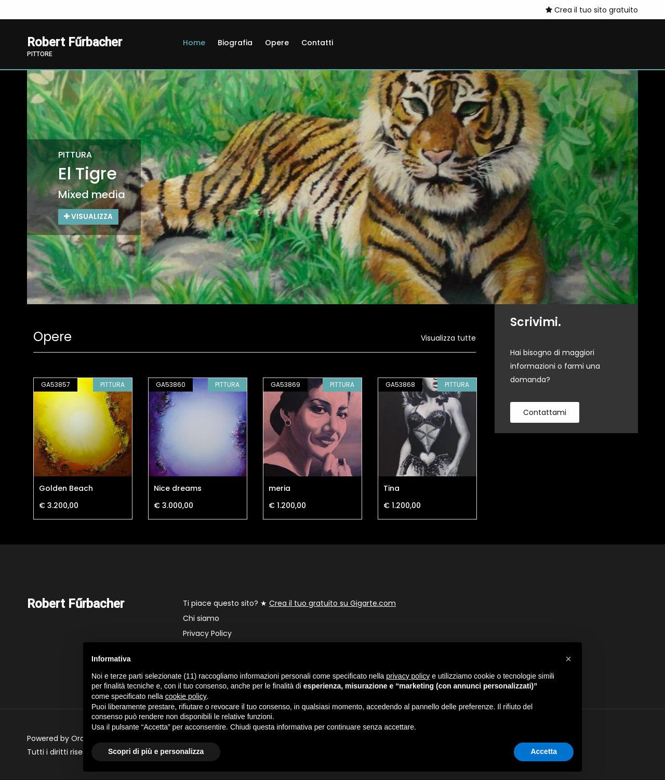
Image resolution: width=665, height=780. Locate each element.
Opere (277, 42)
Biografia (235, 42)
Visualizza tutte (448, 338)
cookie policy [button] (186, 696)
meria (279, 489)
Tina (391, 489)
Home (194, 42)
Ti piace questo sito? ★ (289, 604)
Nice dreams (178, 489)
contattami (544, 413)
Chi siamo (201, 619)
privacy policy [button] (408, 676)
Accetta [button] (543, 751)
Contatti (317, 42)
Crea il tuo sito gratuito (592, 10)
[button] (568, 659)
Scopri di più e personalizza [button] (156, 751)
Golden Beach (66, 489)
